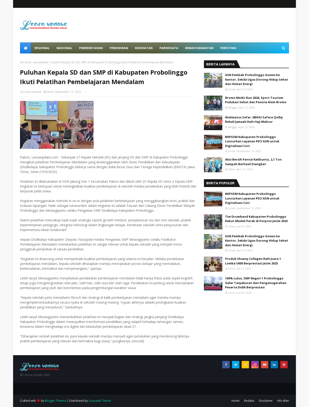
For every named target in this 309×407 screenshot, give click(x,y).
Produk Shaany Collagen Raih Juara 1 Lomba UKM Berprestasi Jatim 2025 (253, 261)
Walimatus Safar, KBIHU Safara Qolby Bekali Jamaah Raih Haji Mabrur (254, 119)
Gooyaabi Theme (100, 401)
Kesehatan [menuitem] (144, 48)
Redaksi (249, 401)
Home (236, 401)
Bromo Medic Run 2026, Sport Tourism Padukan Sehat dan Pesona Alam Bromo (255, 100)
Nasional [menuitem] (64, 48)
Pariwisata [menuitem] (169, 48)
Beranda (25, 62)
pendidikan (41, 62)
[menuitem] (25, 47)
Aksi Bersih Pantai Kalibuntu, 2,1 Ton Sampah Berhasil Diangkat (253, 161)
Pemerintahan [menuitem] (91, 48)
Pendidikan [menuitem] (119, 48)
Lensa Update (32, 92)
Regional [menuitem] (42, 48)
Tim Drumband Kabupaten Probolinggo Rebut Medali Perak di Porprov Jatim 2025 (256, 218)
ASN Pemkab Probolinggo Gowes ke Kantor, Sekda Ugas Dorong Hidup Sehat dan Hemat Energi (256, 79)
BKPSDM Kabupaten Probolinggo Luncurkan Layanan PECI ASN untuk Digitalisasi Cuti (252, 141)
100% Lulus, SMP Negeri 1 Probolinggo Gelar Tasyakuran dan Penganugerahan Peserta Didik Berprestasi (255, 282)
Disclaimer (266, 401)
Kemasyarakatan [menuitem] (199, 48)
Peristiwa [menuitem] (228, 48)
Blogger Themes (55, 401)
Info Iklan (283, 401)
